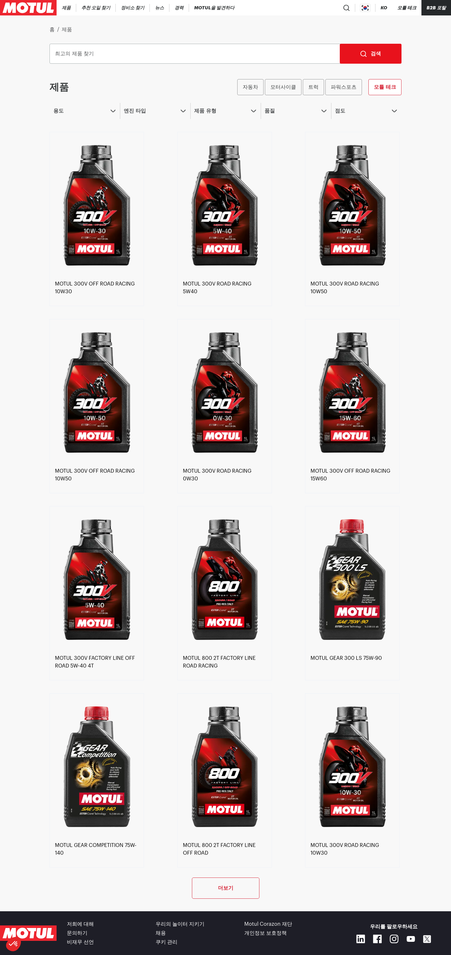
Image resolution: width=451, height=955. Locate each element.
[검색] (370, 54)
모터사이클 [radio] (283, 87)
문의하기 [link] (77, 933)
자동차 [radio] (250, 87)
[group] (319, 87)
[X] (427, 939)
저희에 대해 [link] (80, 924)
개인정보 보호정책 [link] (265, 933)
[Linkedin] (360, 938)
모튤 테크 (385, 87)
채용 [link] (161, 933)
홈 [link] (52, 29)
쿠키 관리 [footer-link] (166, 942)
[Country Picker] (365, 8)
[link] (159, 7)
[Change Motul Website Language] (384, 8)
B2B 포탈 (436, 7)
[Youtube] (410, 938)
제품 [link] (67, 29)
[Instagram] (394, 938)
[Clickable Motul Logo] (28, 7)
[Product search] (346, 8)
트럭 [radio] (313, 87)
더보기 (225, 888)
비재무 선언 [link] (80, 942)
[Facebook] (377, 938)
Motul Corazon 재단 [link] (268, 924)
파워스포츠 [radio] (343, 87)
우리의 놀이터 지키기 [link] (180, 924)
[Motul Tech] (406, 7)
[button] (13, 944)
